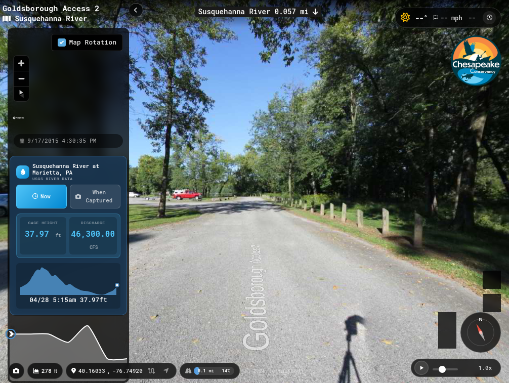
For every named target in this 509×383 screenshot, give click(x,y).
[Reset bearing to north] (21, 93)
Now (41, 196)
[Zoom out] (21, 78)
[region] (68, 80)
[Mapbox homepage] (18, 122)
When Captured (93, 196)
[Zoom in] (21, 63)
